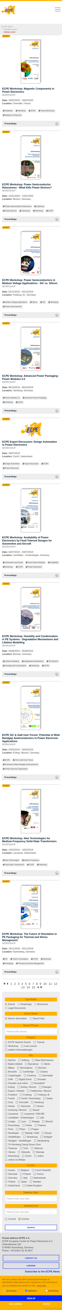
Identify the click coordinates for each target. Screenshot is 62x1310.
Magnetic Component (12, 115)
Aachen (10, 1060)
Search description (16, 1018)
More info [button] (41, 1285)
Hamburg (37, 1102)
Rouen (47, 1133)
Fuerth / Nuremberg (28, 1098)
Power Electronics (46, 111)
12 (55, 983)
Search (31, 1227)
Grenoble (22, 1102)
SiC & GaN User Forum (23, 760)
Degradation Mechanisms (32, 661)
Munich (47, 1121)
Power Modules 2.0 (11, 398)
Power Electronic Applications (15, 769)
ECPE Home (7, 26)
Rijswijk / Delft (30, 1133)
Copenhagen (13, 1075)
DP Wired (57, 1308)
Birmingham (24, 1068)
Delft (9, 1079)
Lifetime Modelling (11, 661)
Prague (33, 1129)
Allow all (31, 1298)
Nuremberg (12, 1125)
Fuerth (10, 1098)
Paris (9, 1129)
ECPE (32, 111)
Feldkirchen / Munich (39, 1091)
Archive (23, 1219)
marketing (52, 1291)
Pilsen (20, 1129)
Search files (37, 1018)
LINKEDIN (31, 1266)
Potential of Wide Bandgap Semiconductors (20, 764)
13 (22, 987)
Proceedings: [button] (31, 123)
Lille (40, 1117)
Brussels (11, 1071)
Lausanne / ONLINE (32, 1114)
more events (29, 1046)
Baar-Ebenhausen (42, 1060)
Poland (10, 1181)
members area (10, 29)
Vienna (10, 1152)
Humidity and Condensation (14, 666)
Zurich (26, 1156)
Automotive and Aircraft (13, 562)
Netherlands (38, 1178)
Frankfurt (11, 1095)
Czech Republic (41, 1170)
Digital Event (23, 1079)
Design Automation (11, 464)
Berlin (45, 1064)
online (38, 1156)
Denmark (11, 1174)
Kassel (34, 1110)
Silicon (33, 302)
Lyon (22, 1121)
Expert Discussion (30, 464)
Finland (25, 1174)
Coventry (30, 1075)
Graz (9, 1102)
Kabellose (8, 111)
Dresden (40, 1079)
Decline (46, 1304)
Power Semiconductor (12, 307)
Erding (10, 1087)
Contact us (31, 1258)
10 (45, 983)
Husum (38, 1106)
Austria (10, 1170)
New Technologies (11, 860)
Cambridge (27, 1071)
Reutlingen (12, 1133)
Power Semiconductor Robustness (17, 206)
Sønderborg (41, 1140)
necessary (10, 1291)
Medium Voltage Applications (15, 302)
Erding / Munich (26, 1087)
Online (27, 1125)
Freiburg (26, 1095)
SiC (42, 302)
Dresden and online (16, 1083)
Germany (11, 1178)
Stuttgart (46, 1137)
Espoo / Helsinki (14, 1091)
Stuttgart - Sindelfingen (18, 1140)
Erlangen (45, 1087)
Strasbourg (30, 1137)
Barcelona (32, 1064)
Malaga (34, 1121)
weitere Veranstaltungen (18, 1050)
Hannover (24, 1106)
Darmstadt (45, 1075)
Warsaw (38, 1152)
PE (5, 959)
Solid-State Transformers (13, 865)
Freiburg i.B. (42, 1095)
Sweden (35, 1181)
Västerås (24, 1152)
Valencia (37, 1148)
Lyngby (10, 1121)
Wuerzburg (12, 1156)
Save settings (15, 1304)
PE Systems (52, 661)
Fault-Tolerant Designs (35, 562)
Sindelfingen (13, 1137)
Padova (40, 1125)
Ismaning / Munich (16, 1110)
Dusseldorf (38, 1083)
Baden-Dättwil (13, 1064)
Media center (9, 32)
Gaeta (48, 1098)
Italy (24, 1178)
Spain (22, 1181)
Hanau (10, 1106)
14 (28, 987)
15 (33, 987)
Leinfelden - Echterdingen (19, 1117)
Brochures (41, 1004)
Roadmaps (25, 1004)
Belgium (23, 1170)
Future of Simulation (19, 959)
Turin (24, 1148)
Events (10, 1004)
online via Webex (15, 1160)
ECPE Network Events (18, 1042)
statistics (31, 1291)
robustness (25, 211)
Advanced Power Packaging (34, 398)
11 (50, 983)
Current (10, 1219)
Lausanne (11, 1114)
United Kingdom (32, 1185)
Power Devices (9, 211)
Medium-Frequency (30, 860)
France (38, 1174)
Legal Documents (15, 1008)
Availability (53, 562)
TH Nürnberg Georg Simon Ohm (23, 1144)
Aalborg (23, 1060)
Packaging (8, 963)
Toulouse (11, 1148)
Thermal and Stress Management (30, 963)
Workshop (21, 111)
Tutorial (39, 1042)
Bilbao (9, 1068)
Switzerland (12, 1185)
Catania (42, 1071)
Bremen (40, 1068)
